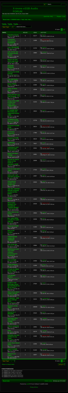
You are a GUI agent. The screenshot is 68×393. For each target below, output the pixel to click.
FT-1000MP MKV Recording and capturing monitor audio (13, 112)
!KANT (43, 79)
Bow (10, 91)
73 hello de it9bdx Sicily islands (13, 269)
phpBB (28, 384)
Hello (9, 330)
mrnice (11, 178)
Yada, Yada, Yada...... (11, 24)
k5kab (10, 144)
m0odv (11, 68)
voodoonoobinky (13, 74)
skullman (44, 52)
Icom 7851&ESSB (13, 47)
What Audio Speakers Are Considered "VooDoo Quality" (13, 205)
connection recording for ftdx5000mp (12, 41)
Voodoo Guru (45, 39)
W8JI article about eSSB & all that (13, 292)
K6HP (43, 138)
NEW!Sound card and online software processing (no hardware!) (13, 252)
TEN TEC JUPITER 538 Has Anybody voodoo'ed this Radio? (14, 191)
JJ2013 (11, 107)
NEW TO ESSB (12, 349)
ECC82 (44, 72)
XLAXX (11, 345)
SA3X (10, 199)
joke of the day (12, 244)
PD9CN (44, 47)
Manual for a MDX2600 (12, 312)
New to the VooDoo (11, 231)
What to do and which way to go (13, 60)
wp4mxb (11, 128)
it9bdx (10, 272)
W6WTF (11, 116)
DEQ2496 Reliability (11, 66)
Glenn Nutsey (12, 150)
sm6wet (11, 261)
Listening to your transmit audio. (13, 148)
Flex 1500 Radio (13, 79)
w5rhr (10, 233)
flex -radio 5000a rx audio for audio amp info (13, 219)
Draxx (10, 134)
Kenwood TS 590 (13, 226)
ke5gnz (11, 215)
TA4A (10, 36)
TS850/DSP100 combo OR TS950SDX (12, 238)
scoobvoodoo (12, 302)
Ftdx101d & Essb (13, 35)
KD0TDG (12, 62)
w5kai (10, 165)
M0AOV (11, 80)
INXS (10, 139)
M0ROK (11, 56)
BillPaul (44, 230)
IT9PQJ (11, 122)
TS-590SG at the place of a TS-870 (13, 120)
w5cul (43, 218)
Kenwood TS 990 (13, 138)
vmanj (10, 85)
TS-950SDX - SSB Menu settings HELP (13, 299)
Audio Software (13, 264)
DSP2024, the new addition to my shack (13, 336)
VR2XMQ (44, 349)
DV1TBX (11, 241)
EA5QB (11, 44)
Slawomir (11, 48)
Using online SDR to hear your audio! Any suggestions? (13, 103)
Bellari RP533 (12, 84)
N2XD (10, 315)
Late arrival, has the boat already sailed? (13, 53)
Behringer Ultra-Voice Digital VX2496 (13, 319)
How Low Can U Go (14, 278)
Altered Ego (12, 208)
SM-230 (10, 198)
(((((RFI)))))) (11, 142)
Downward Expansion (11, 132)
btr (9, 256)
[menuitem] (51, 16)
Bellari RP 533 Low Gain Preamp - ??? (14, 95)
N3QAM (11, 332)
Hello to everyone (13, 326)
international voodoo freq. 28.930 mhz (12, 182)
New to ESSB (12, 260)
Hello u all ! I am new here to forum (13, 175)
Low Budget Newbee (11, 276)
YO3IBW (11, 295)
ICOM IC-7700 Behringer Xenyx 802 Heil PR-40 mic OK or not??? (14, 285)
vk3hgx (11, 288)
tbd (10, 227)
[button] (65, 29)
